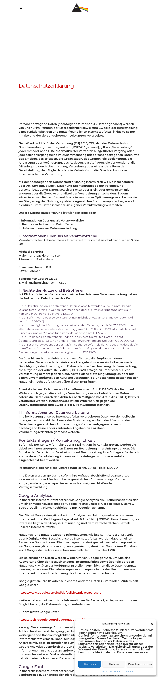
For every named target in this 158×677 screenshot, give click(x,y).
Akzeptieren (89, 664)
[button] (151, 623)
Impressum (128, 671)
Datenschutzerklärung (111, 671)
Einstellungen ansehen (140, 664)
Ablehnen (113, 664)
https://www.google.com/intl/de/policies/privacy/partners (60, 592)
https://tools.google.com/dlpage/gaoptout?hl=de (54, 619)
